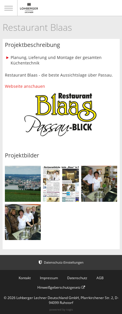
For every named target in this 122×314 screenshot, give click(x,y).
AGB (100, 277)
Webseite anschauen (25, 86)
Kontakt (25, 277)
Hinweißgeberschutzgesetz (61, 287)
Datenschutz (77, 277)
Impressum (49, 277)
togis (69, 309)
